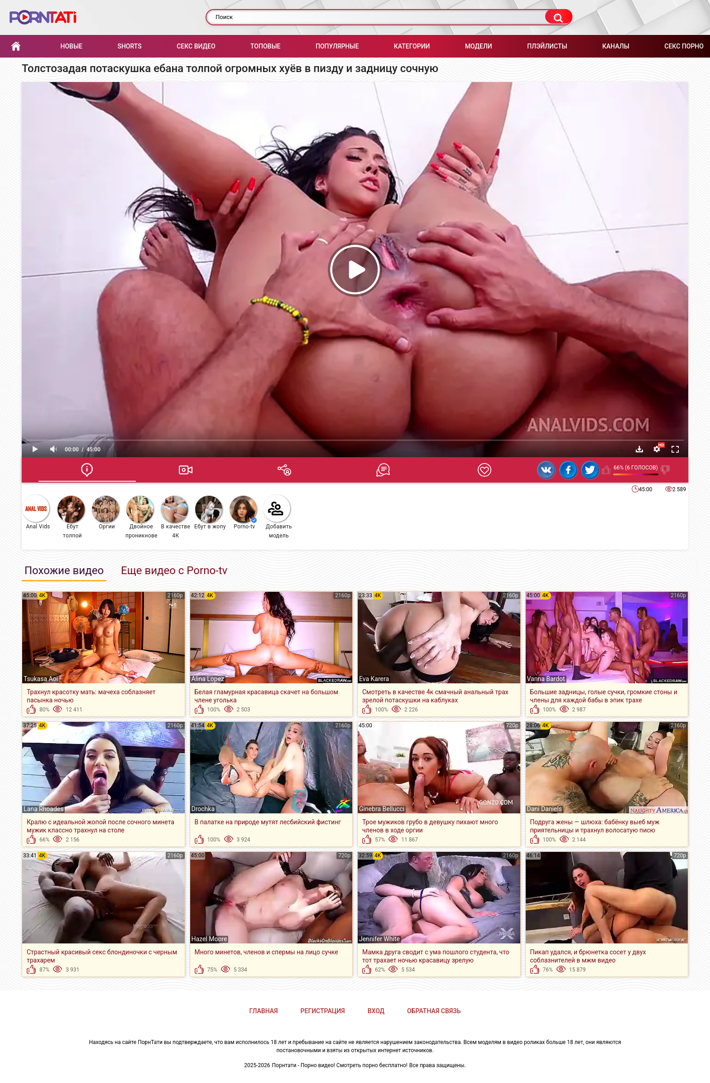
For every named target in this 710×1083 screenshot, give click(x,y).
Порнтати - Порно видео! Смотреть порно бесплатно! (340, 1065)
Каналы (615, 46)
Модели (478, 46)
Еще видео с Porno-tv (174, 570)
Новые (71, 46)
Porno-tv (243, 513)
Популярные (337, 46)
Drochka (203, 808)
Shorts (129, 46)
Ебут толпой (71, 517)
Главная (16, 46)
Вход (376, 1011)
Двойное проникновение (141, 517)
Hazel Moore (209, 939)
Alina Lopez (208, 678)
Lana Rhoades (43, 808)
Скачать (639, 449)
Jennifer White (379, 939)
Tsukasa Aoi (41, 678)
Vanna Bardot (546, 678)
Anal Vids (36, 512)
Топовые (265, 46)
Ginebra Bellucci (381, 808)
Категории (412, 46)
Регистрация (323, 1011)
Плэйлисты (547, 46)
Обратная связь (434, 1011)
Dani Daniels (544, 808)
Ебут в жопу (210, 513)
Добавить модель (277, 517)
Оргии (105, 513)
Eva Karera (374, 678)
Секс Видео (196, 46)
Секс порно (684, 46)
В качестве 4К (175, 517)
